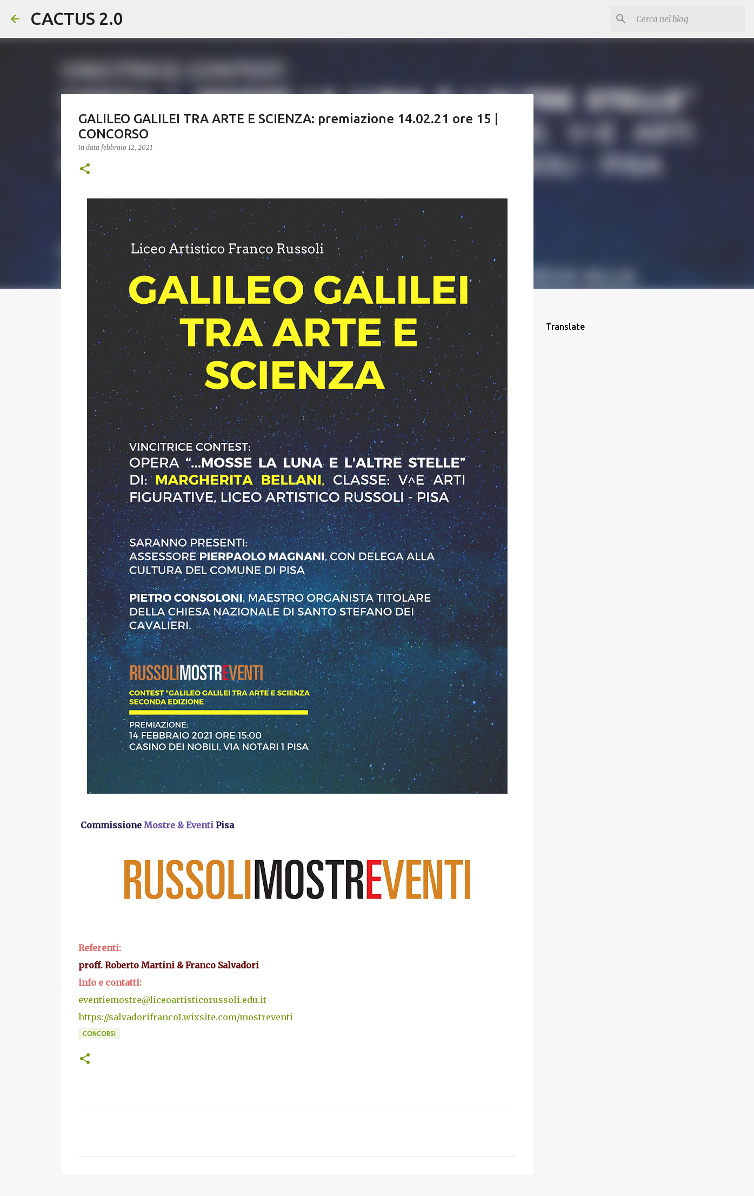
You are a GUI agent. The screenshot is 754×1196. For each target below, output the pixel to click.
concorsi (99, 1033)
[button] (84, 169)
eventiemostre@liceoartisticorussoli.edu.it (172, 999)
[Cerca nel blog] (688, 19)
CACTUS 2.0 (76, 18)
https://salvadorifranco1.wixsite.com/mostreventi (185, 1017)
